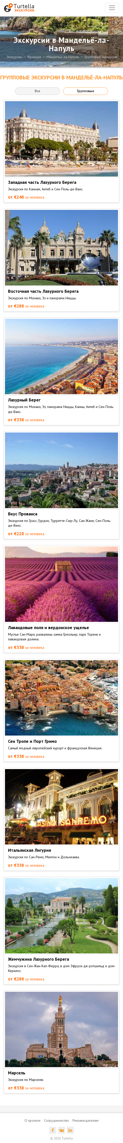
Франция (34, 57)
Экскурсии (14, 57)
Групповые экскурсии (100, 57)
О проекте (32, 1120)
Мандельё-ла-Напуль (62, 57)
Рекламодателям (85, 1120)
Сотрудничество (56, 1120)
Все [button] (37, 91)
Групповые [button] (85, 91)
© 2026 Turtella (61, 1138)
